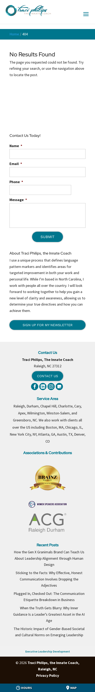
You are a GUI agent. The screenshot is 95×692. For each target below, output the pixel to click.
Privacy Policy (47, 675)
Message (18, 199)
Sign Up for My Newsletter (48, 325)
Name (15, 145)
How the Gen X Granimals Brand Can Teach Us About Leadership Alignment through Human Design (49, 558)
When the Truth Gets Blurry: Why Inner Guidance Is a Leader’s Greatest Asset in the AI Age (49, 614)
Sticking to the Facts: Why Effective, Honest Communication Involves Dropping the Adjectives (49, 579)
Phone (16, 181)
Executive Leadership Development (47, 651)
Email (15, 163)
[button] (86, 17)
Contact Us (47, 376)
